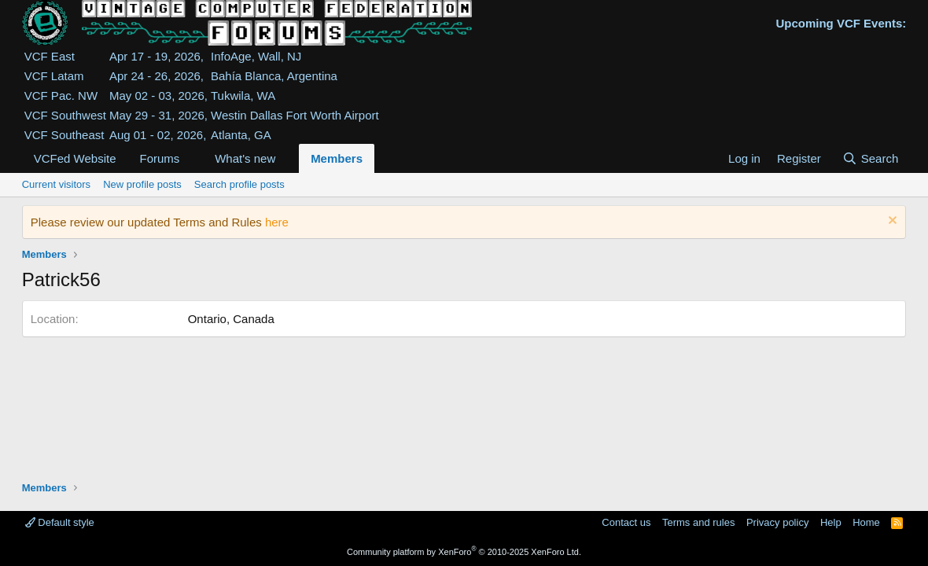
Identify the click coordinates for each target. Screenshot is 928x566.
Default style (59, 522)
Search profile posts (239, 184)
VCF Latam (54, 76)
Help (830, 522)
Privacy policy (777, 522)
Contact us (626, 522)
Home (866, 522)
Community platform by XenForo (464, 552)
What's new (245, 158)
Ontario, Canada (231, 318)
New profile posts (142, 184)
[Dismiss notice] (890, 222)
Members (337, 158)
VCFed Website (75, 158)
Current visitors (56, 184)
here (277, 222)
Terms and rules (698, 522)
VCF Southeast (64, 135)
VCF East (49, 56)
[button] (192, 158)
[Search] (870, 158)
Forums (159, 158)
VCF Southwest (65, 115)
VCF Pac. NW (61, 95)
